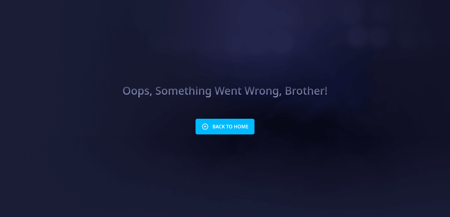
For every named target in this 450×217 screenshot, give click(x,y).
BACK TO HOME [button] (225, 126)
